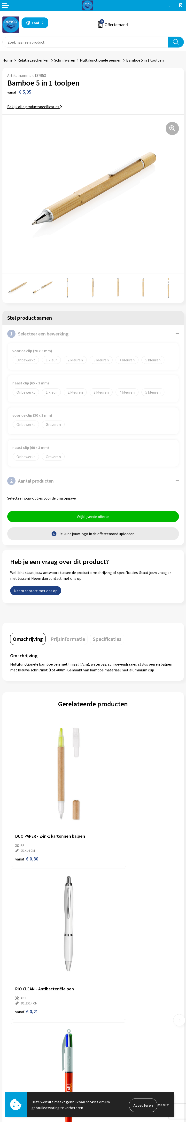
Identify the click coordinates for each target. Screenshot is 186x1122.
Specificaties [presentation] (107, 640)
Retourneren (13, 1075)
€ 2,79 (109, 945)
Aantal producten (30, 481)
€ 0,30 (26, 825)
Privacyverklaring (109, 1075)
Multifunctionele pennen (100, 60)
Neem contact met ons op (35, 591)
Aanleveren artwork (111, 1008)
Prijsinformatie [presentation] (68, 640)
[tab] (28, 640)
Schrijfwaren (64, 60)
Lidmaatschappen (110, 1023)
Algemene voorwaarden (115, 1068)
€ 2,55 (26, 945)
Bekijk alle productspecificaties (34, 106)
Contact (9, 1068)
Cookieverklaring (109, 1083)
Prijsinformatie (108, 1000)
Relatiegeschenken (33, 60)
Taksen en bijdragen (112, 1015)
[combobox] (85, 42)
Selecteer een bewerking (38, 334)
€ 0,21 (109, 825)
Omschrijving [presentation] (28, 640)
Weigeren (164, 1105)
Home (7, 60)
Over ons (102, 993)
